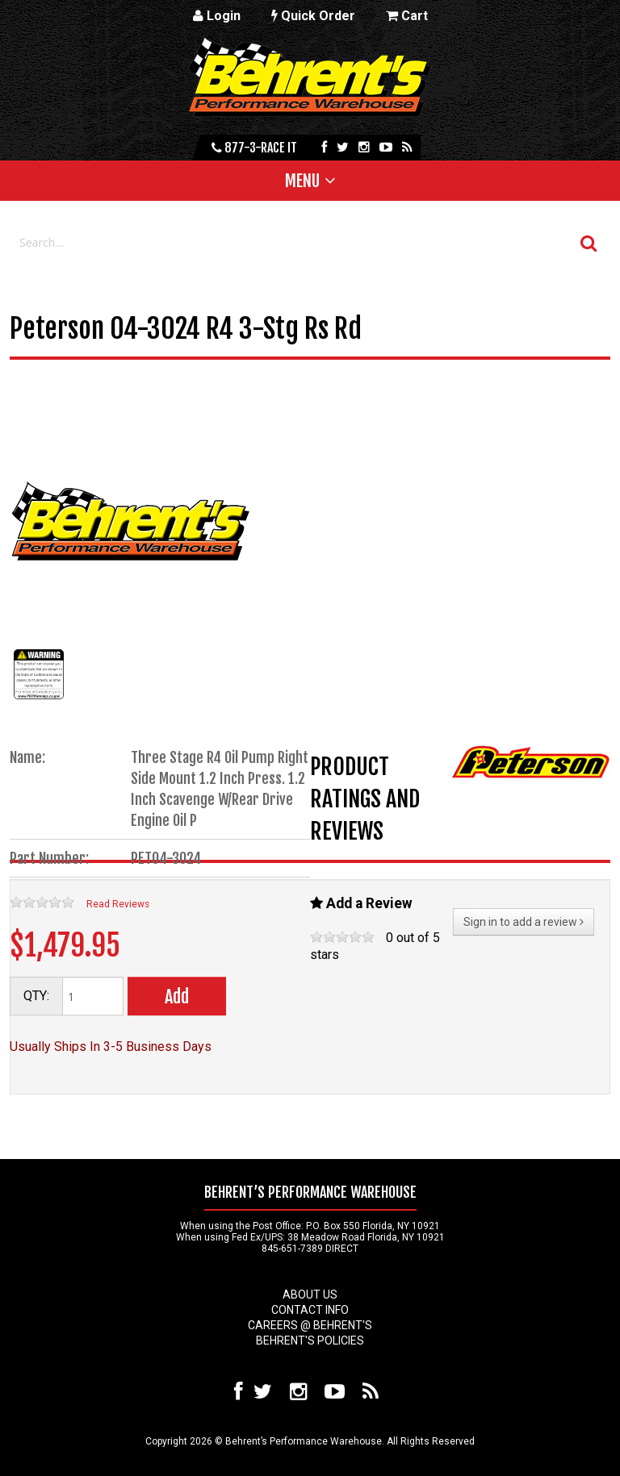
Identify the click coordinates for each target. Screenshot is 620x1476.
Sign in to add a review (523, 921)
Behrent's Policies (310, 1340)
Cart (407, 15)
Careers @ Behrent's (310, 1325)
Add (177, 996)
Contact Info (310, 1309)
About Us (310, 1294)
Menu (302, 180)
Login (217, 15)
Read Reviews (117, 904)
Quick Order (313, 15)
